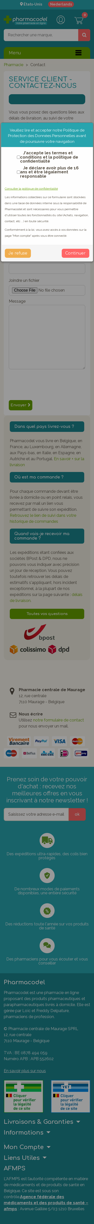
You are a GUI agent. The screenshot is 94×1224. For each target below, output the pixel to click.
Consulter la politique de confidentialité (31, 188)
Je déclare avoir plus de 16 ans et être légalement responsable (47, 172)
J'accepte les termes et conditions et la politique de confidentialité (46, 157)
